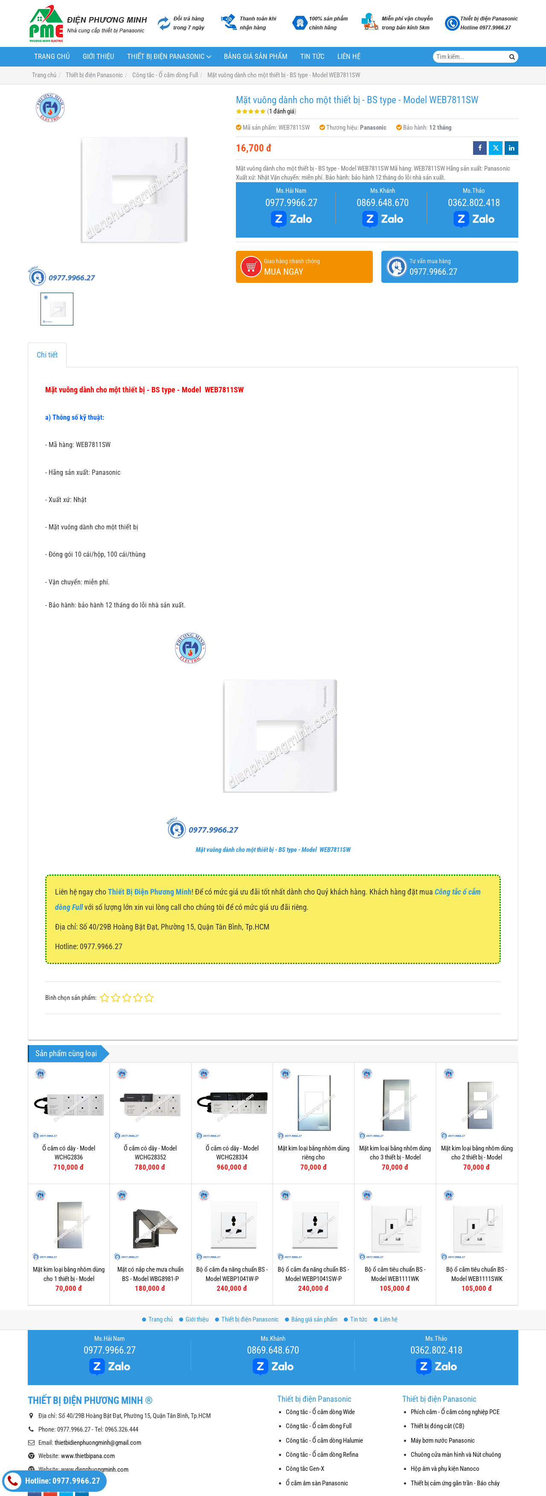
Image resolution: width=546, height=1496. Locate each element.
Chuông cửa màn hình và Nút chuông (456, 1454)
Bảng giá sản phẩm (256, 56)
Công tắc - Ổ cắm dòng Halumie (324, 1440)
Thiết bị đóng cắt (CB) (438, 1426)
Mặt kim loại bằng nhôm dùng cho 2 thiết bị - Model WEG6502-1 (477, 1158)
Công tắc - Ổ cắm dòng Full (318, 1426)
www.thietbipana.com (88, 1456)
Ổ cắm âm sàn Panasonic (317, 1483)
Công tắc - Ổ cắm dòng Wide (320, 1412)
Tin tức (312, 56)
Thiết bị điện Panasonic (166, 56)
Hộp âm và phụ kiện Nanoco (445, 1469)
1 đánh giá (281, 111)
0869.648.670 (383, 202)
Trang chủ (52, 56)
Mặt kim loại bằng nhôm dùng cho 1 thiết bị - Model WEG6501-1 (69, 1279)
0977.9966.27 (291, 202)
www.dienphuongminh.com (94, 1469)
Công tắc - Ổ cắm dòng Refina (322, 1454)
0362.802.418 (474, 202)
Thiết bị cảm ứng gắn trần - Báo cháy (455, 1483)
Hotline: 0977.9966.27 (52, 1481)
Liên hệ (348, 56)
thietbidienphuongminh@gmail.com (98, 1443)
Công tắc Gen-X (305, 1469)
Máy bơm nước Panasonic (443, 1440)
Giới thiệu (98, 56)
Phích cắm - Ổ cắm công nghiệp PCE (455, 1412)
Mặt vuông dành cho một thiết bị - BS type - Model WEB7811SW (273, 850)
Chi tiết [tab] (47, 354)
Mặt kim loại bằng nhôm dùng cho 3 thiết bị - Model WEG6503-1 (395, 1158)
